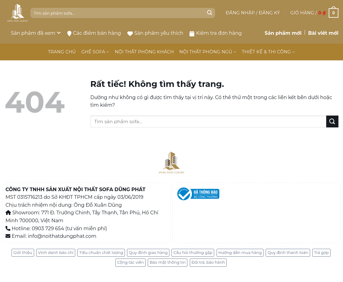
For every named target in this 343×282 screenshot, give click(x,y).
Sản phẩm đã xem (36, 33)
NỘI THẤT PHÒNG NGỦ (207, 52)
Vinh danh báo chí (55, 252)
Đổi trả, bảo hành (208, 262)
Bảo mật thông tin (168, 262)
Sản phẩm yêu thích (155, 33)
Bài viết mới (323, 33)
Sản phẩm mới (283, 33)
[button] (253, 12)
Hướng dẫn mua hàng (240, 252)
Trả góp (321, 252)
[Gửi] (209, 13)
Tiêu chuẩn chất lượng (101, 252)
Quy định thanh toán (287, 252)
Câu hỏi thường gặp (192, 252)
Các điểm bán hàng (94, 33)
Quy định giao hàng (148, 252)
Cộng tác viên (130, 262)
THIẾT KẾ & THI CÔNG (268, 52)
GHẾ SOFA (95, 52)
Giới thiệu (22, 252)
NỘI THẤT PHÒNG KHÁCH (144, 52)
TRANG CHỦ (62, 52)
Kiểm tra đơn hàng (215, 33)
